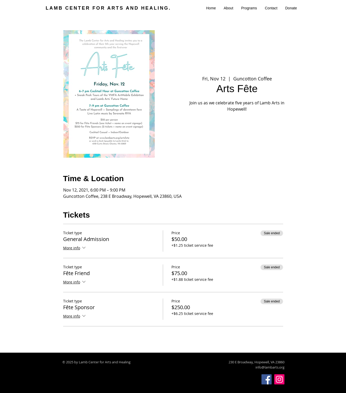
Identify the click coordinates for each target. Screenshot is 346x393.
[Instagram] (279, 379)
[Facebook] (266, 379)
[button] (228, 8)
